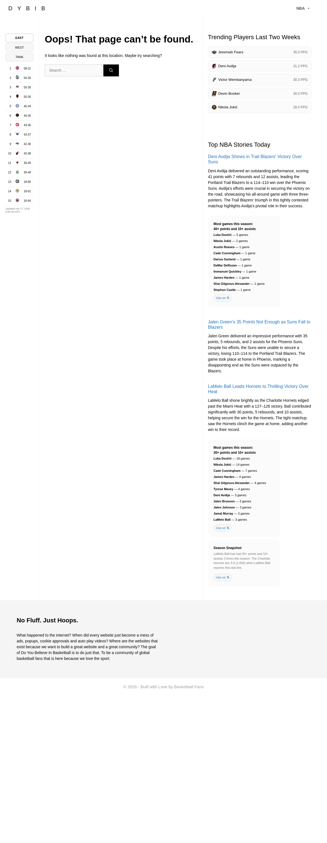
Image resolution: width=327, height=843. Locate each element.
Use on (222, 298)
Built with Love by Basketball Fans (172, 686)
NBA (303, 8)
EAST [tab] (19, 37)
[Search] (111, 70)
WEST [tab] (19, 47)
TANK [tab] (20, 57)
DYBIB (29, 8)
